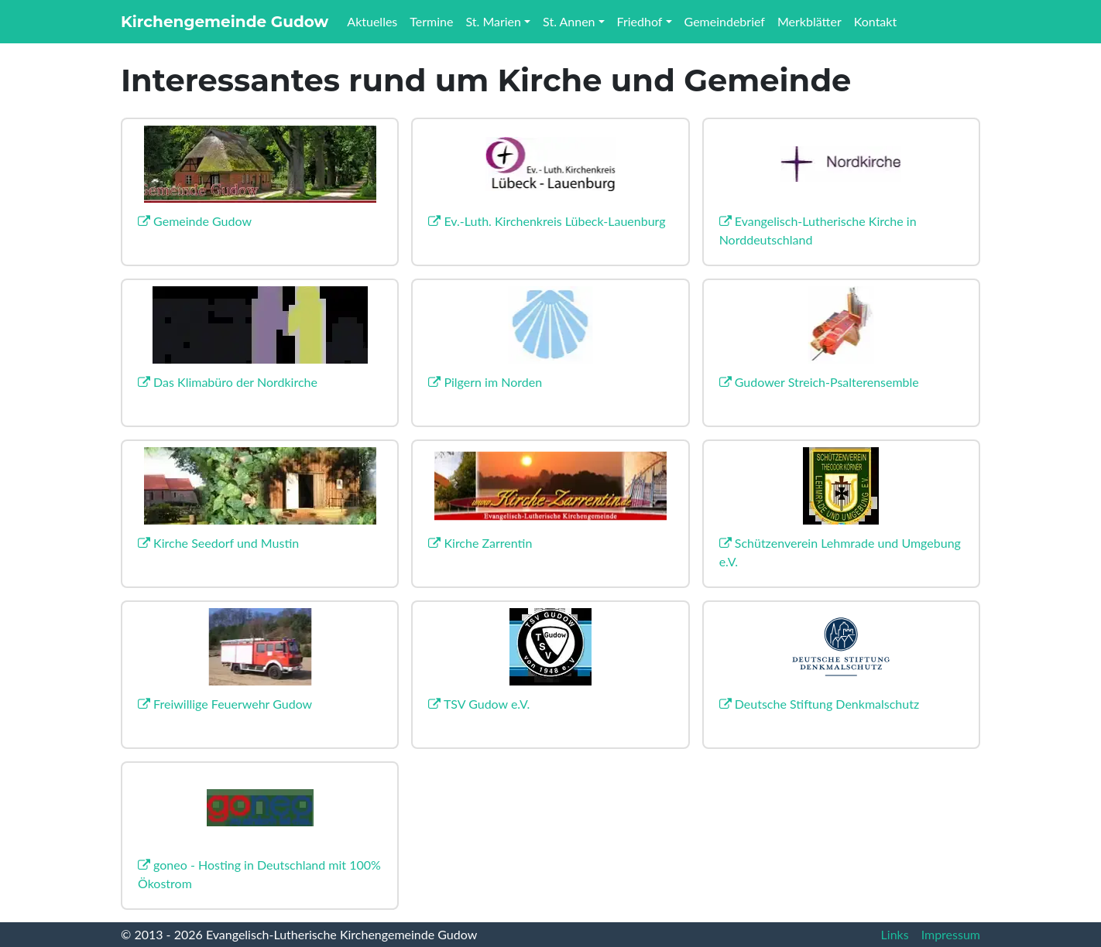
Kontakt (875, 21)
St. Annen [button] (569, 21)
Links (895, 934)
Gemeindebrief (724, 21)
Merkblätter (809, 21)
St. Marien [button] (493, 21)
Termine (431, 21)
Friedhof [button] (640, 21)
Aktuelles (372, 21)
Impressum (950, 934)
